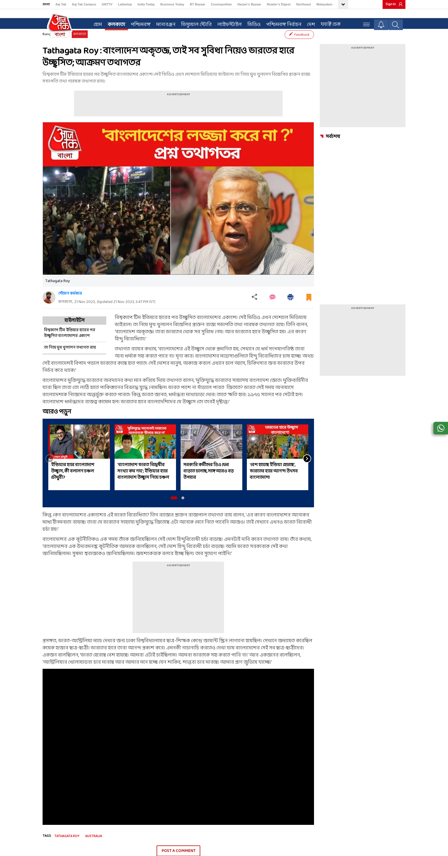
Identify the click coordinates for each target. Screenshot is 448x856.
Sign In (390, 4)
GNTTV (107, 4)
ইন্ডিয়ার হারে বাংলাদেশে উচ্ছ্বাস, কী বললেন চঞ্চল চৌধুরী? (72, 481)
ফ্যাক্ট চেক (328, 23)
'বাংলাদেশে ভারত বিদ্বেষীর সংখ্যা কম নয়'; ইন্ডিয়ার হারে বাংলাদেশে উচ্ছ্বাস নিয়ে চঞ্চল (143, 481)
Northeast (303, 4)
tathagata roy (66, 846)
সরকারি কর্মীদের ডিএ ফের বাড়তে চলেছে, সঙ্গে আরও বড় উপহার (208, 481)
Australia (93, 846)
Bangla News (53, 44)
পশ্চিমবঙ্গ (138, 23)
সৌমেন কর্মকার (70, 303)
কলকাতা (114, 23)
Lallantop (125, 4)
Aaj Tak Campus (84, 4)
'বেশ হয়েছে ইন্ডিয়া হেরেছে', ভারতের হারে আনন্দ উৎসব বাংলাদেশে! (274, 481)
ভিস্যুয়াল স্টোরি (194, 23)
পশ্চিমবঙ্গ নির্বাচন (281, 23)
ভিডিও (251, 23)
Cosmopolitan (221, 4)
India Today (146, 4)
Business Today (172, 4)
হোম (95, 23)
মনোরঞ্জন (163, 23)
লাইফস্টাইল (227, 23)
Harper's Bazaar (249, 4)
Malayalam (325, 4)
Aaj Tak (60, 4)
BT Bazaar (197, 4)
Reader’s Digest (279, 4)
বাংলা (46, 4)
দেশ (309, 23)
